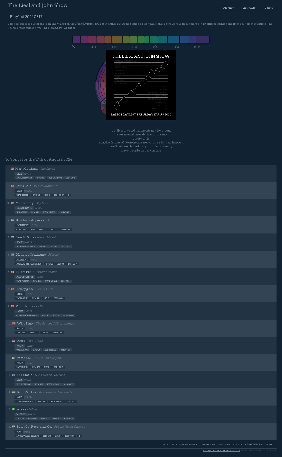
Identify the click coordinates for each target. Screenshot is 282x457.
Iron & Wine (25, 237)
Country (22, 225)
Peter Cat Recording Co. (34, 426)
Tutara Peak (25, 272)
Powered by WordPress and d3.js (221, 450)
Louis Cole (23, 186)
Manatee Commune (31, 254)
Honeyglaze (25, 289)
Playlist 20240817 (26, 16)
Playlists (229, 7)
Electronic (24, 208)
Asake (21, 409)
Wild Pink (25, 323)
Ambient (22, 259)
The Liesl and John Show (37, 5)
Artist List (249, 7)
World (21, 414)
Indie (19, 311)
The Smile (24, 375)
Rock (19, 294)
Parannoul (25, 358)
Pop (18, 431)
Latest (269, 7)
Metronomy (24, 203)
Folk (19, 242)
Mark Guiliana (26, 168)
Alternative (24, 277)
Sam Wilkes (26, 392)
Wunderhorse (26, 306)
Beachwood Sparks (30, 220)
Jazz (19, 173)
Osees (20, 341)
